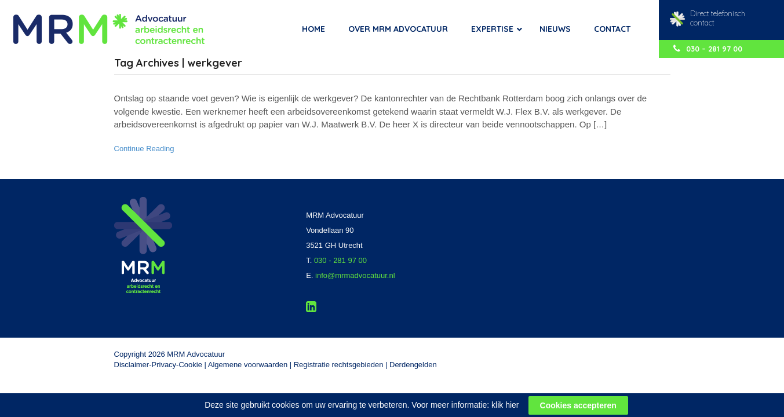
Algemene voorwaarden (247, 364)
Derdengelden (413, 364)
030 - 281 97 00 (340, 260)
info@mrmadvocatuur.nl (355, 275)
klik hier (505, 411)
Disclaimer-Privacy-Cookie (158, 364)
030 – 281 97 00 (707, 48)
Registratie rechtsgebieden (339, 364)
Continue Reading (144, 148)
